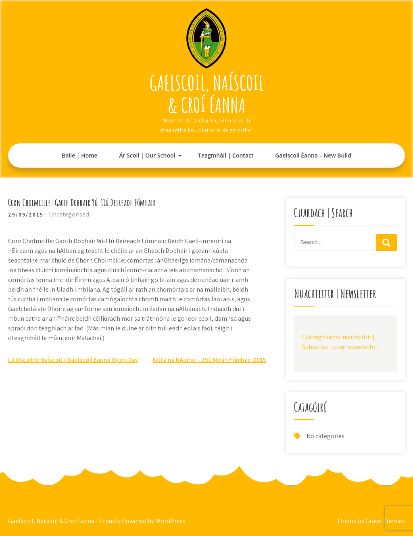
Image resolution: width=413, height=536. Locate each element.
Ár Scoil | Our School (147, 155)
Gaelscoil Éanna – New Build (313, 155)
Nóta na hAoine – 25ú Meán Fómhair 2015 (209, 359)
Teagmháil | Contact (225, 155)
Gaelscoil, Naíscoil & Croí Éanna (207, 94)
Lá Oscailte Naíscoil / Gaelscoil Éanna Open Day (73, 359)
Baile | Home (80, 155)
